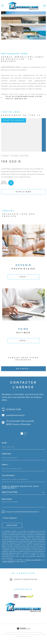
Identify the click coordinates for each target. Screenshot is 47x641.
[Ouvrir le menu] (44, 5)
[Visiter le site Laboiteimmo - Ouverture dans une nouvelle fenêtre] (23, 628)
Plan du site (16, 634)
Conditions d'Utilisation (8, 561)
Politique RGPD (20, 636)
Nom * (5, 443)
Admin (36, 634)
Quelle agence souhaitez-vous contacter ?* (20, 487)
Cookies (28, 636)
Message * (7, 499)
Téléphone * (9, 475)
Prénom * (7, 454)
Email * (6, 465)
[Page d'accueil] (23, 5)
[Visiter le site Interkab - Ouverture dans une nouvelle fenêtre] (16, 596)
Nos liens (42, 634)
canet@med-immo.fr (15, 415)
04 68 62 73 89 (13, 409)
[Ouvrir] (2, 5)
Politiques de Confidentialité (33, 560)
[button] (22, 433)
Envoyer (12, 525)
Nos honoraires (6, 634)
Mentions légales (26, 634)
